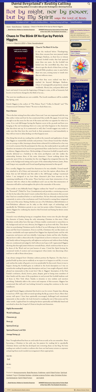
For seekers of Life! (22, 22)
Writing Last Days (62, 1)
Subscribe (76, 44)
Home (9, 26)
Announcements (20, 372)
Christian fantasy (25, 374)
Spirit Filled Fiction (25, 377)
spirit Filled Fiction (53, 372)
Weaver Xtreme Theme (83, 389)
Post (8, 358)
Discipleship (51, 1)
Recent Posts (33, 1)
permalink (40, 377)
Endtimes (26, 26)
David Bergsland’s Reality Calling (41, 3)
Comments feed (76, 118)
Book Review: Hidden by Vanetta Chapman (20, 29)
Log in (73, 115)
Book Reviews (42, 1)
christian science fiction (41, 374)
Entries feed (75, 116)
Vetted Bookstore (76, 22)
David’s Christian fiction (39, 22)
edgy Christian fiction (59, 374)
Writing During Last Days (59, 22)
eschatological (11, 377)
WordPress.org (76, 120)
